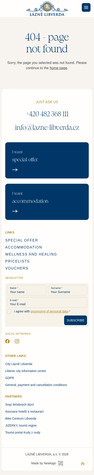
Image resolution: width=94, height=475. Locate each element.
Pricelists (17, 261)
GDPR (9, 378)
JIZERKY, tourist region (21, 425)
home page (58, 68)
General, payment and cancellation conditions (36, 385)
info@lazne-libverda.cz (47, 127)
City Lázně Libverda (18, 364)
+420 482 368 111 (47, 114)
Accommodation (23, 247)
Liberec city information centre (25, 371)
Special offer (21, 240)
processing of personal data (49, 311)
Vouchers (16, 268)
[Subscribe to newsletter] (75, 320)
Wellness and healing (31, 254)
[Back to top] (83, 464)
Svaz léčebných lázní (19, 404)
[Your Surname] (67, 290)
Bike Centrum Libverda (20, 418)
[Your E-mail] (47, 302)
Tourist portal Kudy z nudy (22, 432)
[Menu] (86, 7)
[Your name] (26, 290)
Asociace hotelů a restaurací (24, 411)
